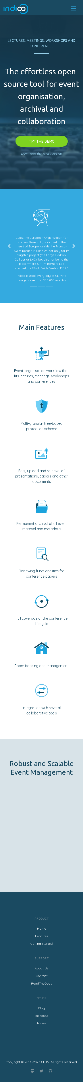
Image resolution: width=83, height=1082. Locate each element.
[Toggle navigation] (73, 8)
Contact (42, 976)
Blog (41, 1008)
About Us (41, 968)
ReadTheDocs (41, 983)
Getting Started (41, 944)
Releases (41, 1016)
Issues (41, 1023)
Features (41, 936)
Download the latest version (41, 154)
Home (41, 928)
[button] (9, 246)
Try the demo (41, 141)
